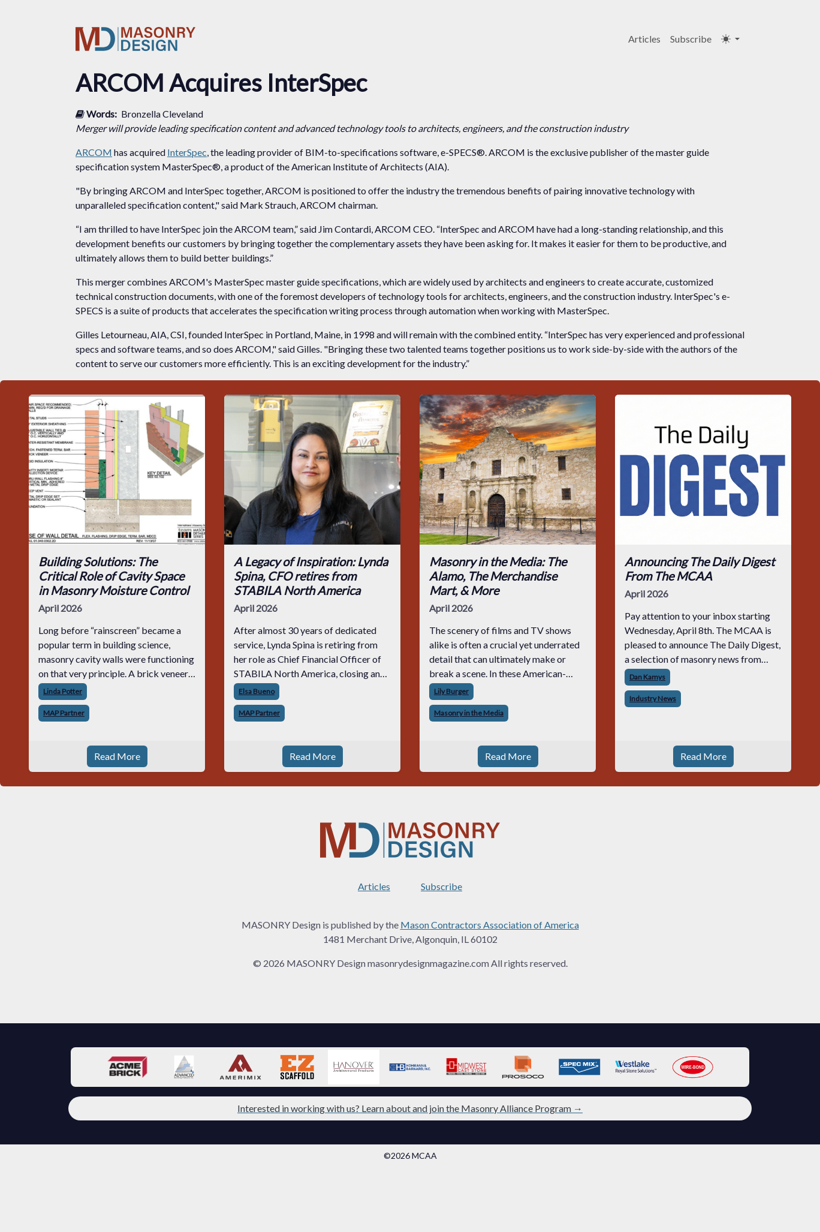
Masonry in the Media (469, 712)
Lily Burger (451, 691)
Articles (644, 38)
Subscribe (691, 38)
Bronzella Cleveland (162, 113)
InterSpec (187, 152)
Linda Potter (62, 691)
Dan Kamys (647, 676)
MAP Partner (64, 712)
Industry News (652, 698)
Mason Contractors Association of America (489, 924)
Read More (117, 756)
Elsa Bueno (257, 691)
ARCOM (94, 152)
